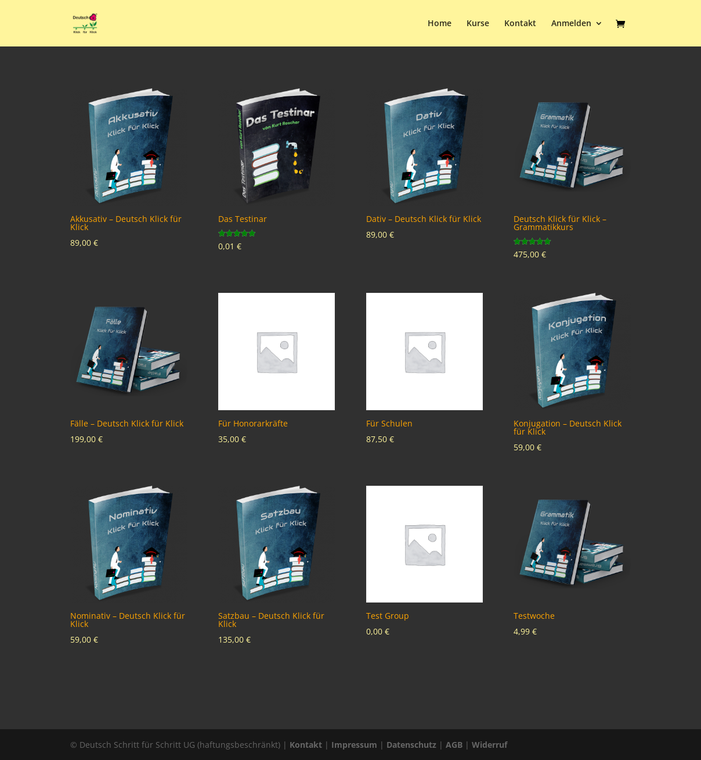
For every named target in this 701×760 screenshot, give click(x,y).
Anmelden (571, 23)
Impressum (354, 744)
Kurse (478, 23)
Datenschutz (411, 744)
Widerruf (489, 744)
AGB (454, 744)
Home (439, 23)
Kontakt (520, 23)
